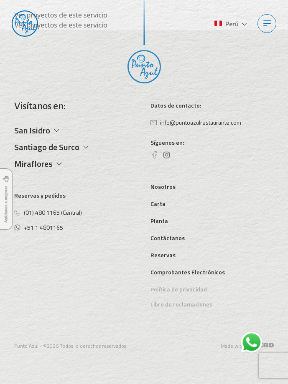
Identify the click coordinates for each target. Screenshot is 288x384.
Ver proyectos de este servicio (60, 15)
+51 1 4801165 (38, 227)
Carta (158, 203)
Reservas (163, 255)
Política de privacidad (178, 289)
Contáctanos (167, 237)
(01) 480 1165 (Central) (48, 212)
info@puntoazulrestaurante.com (195, 122)
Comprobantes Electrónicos (187, 272)
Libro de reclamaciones (181, 304)
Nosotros (163, 186)
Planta (159, 220)
